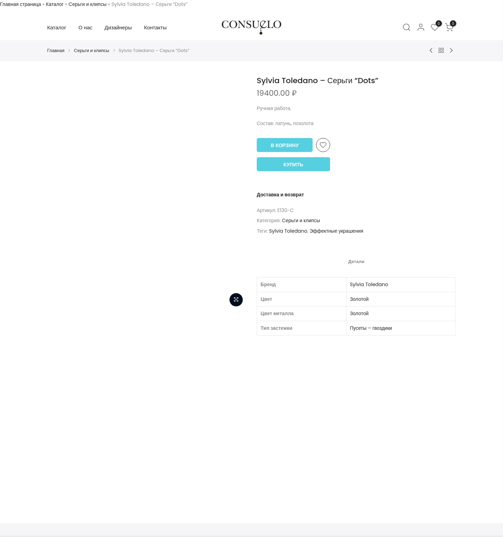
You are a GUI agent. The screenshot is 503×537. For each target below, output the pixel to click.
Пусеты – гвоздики (371, 328)
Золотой (359, 299)
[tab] (356, 261)
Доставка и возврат (280, 194)
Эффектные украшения (336, 230)
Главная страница (20, 4)
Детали (356, 261)
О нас (86, 27)
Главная (55, 50)
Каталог (55, 4)
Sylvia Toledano (288, 230)
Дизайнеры (118, 27)
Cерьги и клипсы (87, 4)
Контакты (155, 27)
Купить (293, 164)
